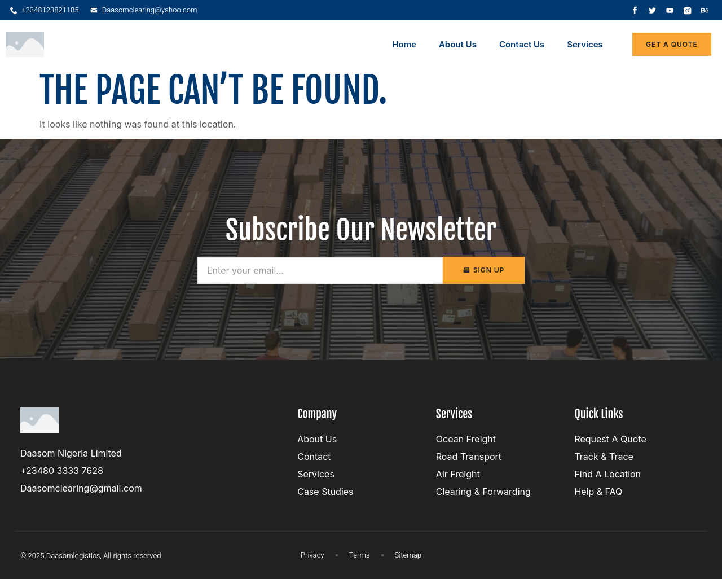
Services (584, 44)
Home (404, 44)
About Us (458, 44)
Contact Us (521, 44)
